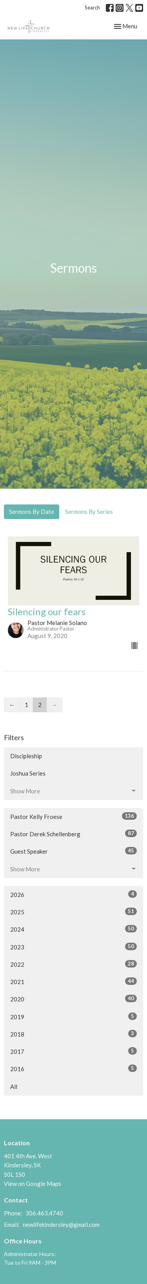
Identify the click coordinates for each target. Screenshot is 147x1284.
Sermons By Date (31, 511)
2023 (73, 947)
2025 (73, 912)
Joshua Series (27, 773)
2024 (73, 929)
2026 (73, 894)
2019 (73, 1016)
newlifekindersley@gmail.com (61, 1224)
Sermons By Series (89, 511)
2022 (73, 964)
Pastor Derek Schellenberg (73, 833)
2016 (73, 1068)
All (13, 1086)
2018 (73, 1034)
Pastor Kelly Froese (73, 816)
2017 (73, 1051)
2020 (73, 999)
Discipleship (26, 755)
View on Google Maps (32, 1183)
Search (92, 7)
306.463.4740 (44, 1213)
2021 (73, 981)
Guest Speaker (73, 851)
